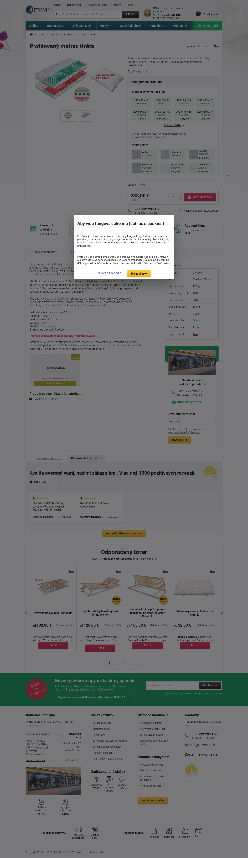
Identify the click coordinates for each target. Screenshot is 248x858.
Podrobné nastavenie (109, 272)
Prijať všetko (139, 273)
